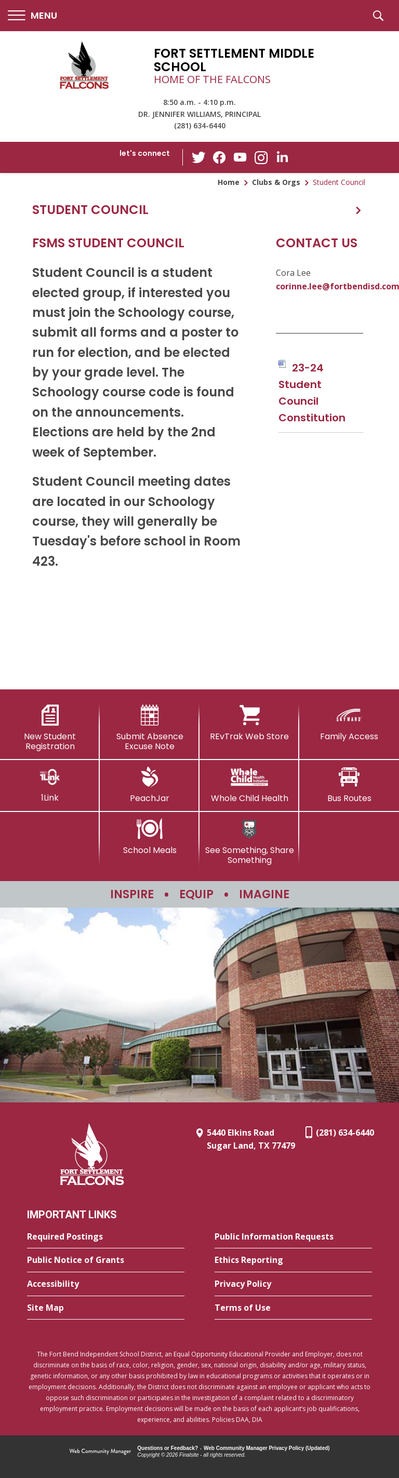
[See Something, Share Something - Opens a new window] (249, 842)
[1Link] (50, 784)
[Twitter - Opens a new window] (199, 156)
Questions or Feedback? (167, 1448)
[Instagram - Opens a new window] (261, 157)
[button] (32, 15)
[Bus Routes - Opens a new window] (349, 785)
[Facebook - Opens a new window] (219, 157)
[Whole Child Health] (249, 785)
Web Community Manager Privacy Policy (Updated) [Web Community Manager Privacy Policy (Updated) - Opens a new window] (267, 1448)
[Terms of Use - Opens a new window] (293, 1308)
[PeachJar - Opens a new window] (149, 785)
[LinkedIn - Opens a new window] (282, 156)
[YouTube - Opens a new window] (240, 157)
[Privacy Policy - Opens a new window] (293, 1284)
